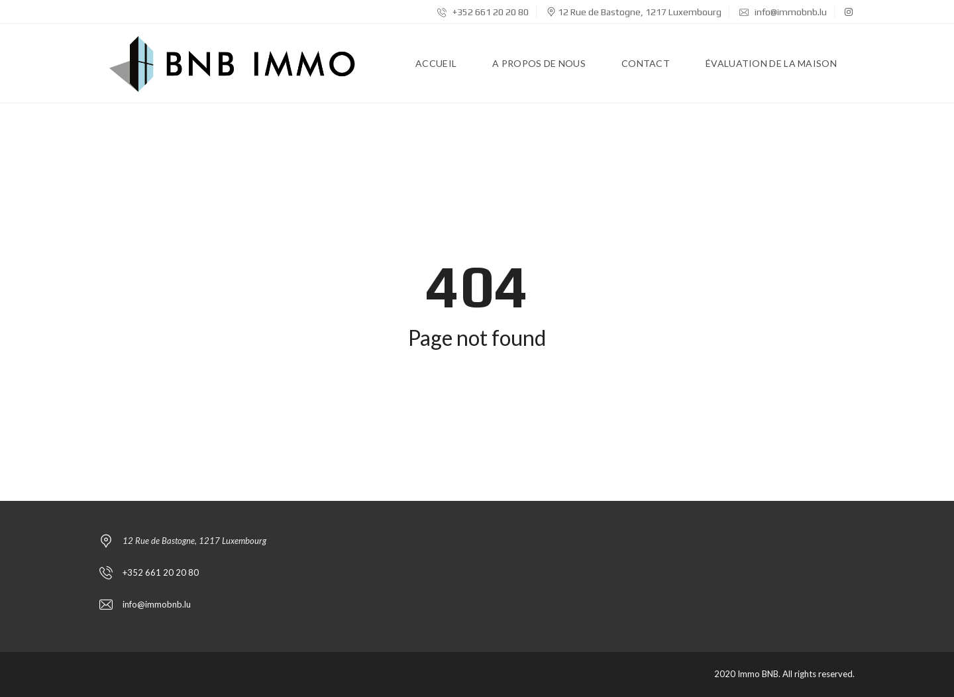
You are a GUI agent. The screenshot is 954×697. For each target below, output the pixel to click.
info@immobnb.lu (783, 12)
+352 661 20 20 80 (483, 12)
